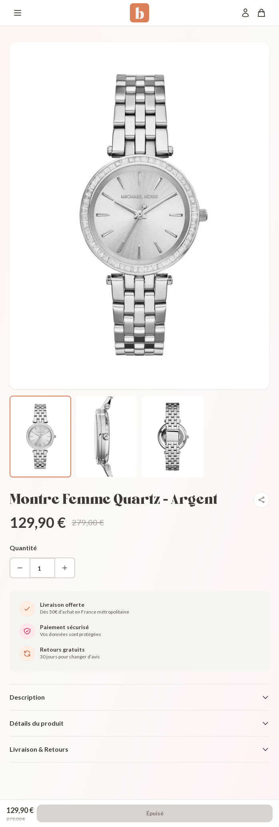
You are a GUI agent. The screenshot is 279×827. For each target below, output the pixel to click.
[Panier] (261, 13)
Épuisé (154, 813)
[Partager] (261, 500)
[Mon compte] (245, 13)
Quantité (23, 547)
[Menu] (18, 13)
